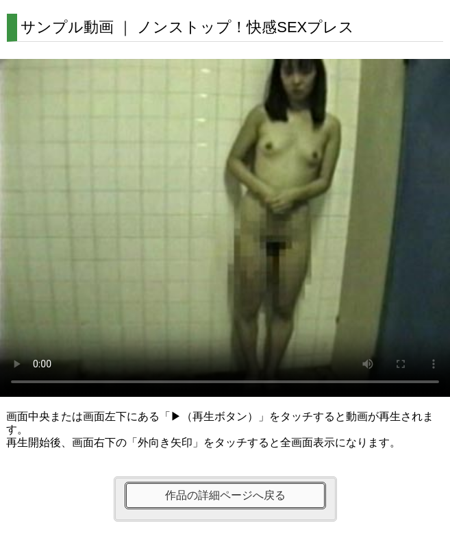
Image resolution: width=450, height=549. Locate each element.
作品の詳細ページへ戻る (225, 495)
